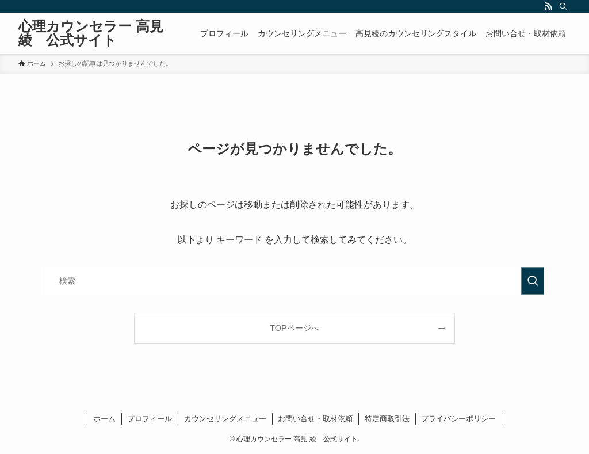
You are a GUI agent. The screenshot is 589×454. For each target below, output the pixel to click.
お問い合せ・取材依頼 (315, 418)
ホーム (104, 418)
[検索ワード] (294, 281)
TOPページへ (294, 328)
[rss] (548, 6)
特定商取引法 (387, 418)
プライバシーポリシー (458, 418)
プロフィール (149, 418)
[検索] (563, 6)
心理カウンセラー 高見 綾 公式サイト (90, 33)
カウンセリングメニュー (225, 418)
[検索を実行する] (532, 281)
